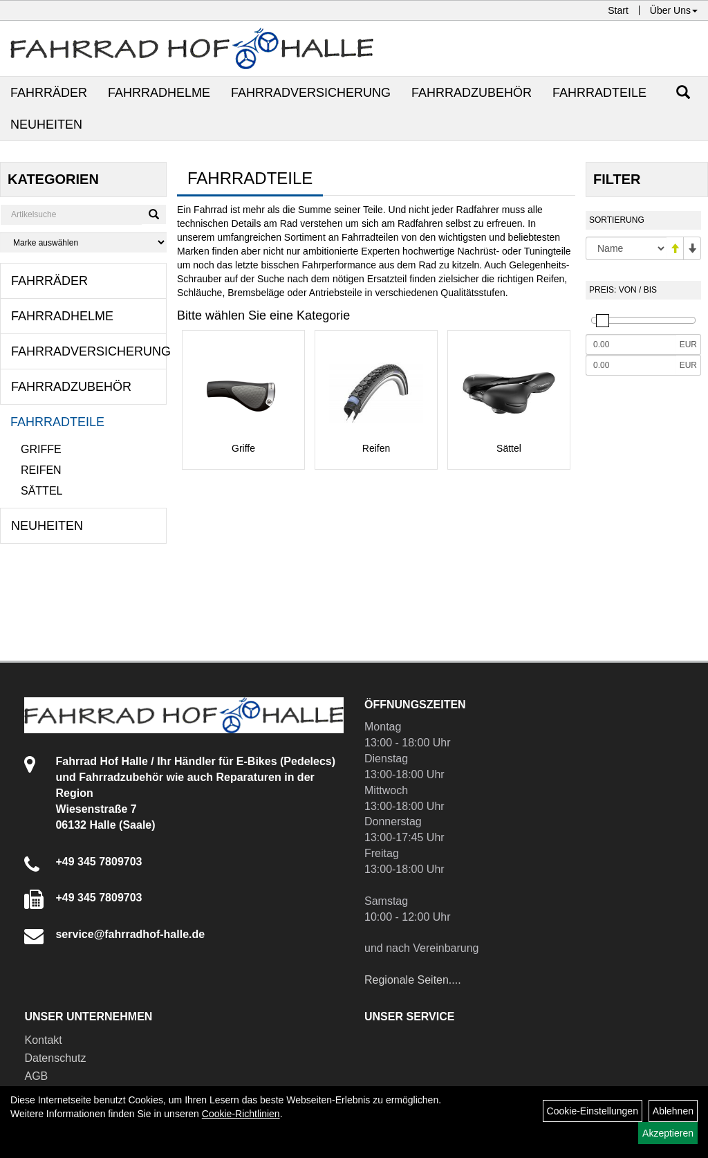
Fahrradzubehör (471, 93)
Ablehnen (673, 1110)
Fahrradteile (599, 93)
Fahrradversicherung (311, 93)
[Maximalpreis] (631, 365)
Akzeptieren (667, 1133)
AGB (36, 1076)
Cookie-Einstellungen (592, 1110)
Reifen (41, 470)
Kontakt (43, 1040)
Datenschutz (55, 1058)
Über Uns (674, 10)
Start (618, 10)
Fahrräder (48, 93)
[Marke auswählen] (83, 242)
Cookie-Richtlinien (241, 1113)
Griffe (41, 449)
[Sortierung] (626, 248)
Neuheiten (46, 124)
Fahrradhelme (159, 93)
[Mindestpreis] (631, 344)
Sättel (41, 491)
